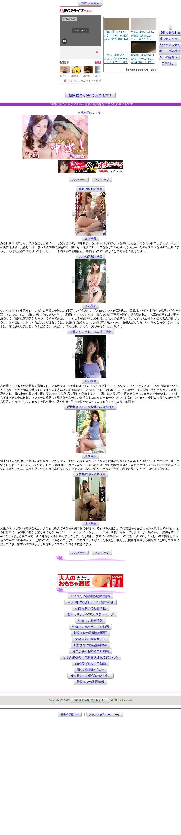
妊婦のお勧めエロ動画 (90, 663)
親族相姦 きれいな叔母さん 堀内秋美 (90, 406)
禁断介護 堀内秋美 (90, 189)
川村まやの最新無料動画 (90, 645)
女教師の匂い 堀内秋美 (90, 474)
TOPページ (79, 179)
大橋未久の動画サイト (90, 639)
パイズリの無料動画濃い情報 (90, 596)
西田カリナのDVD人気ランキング (90, 614)
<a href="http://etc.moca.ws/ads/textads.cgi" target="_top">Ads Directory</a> (124, 152)
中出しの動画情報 (90, 620)
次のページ (102, 179)
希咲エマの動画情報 (90, 681)
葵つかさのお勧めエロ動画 (90, 651)
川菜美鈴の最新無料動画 (90, 633)
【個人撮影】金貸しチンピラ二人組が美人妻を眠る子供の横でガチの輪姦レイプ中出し (170, 48)
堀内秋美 (90, 238)
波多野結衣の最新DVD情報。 (90, 675)
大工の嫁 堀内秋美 (90, 256)
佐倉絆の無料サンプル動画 (90, 626)
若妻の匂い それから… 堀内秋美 (90, 331)
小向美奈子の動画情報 (90, 608)
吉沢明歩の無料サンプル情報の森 (90, 602)
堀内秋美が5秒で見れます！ (90, 95)
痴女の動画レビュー (90, 669)
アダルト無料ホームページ (104, 714)
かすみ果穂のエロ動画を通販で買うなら (90, 657)
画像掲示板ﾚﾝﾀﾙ (70, 714)
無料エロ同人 (90, 3)
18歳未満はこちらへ (90, 112)
